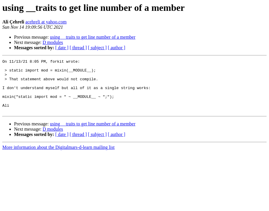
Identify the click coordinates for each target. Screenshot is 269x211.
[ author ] (116, 47)
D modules (53, 42)
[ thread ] (78, 47)
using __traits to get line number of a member (92, 37)
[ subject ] (97, 47)
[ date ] (61, 47)
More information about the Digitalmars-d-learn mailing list (58, 157)
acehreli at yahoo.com (46, 21)
